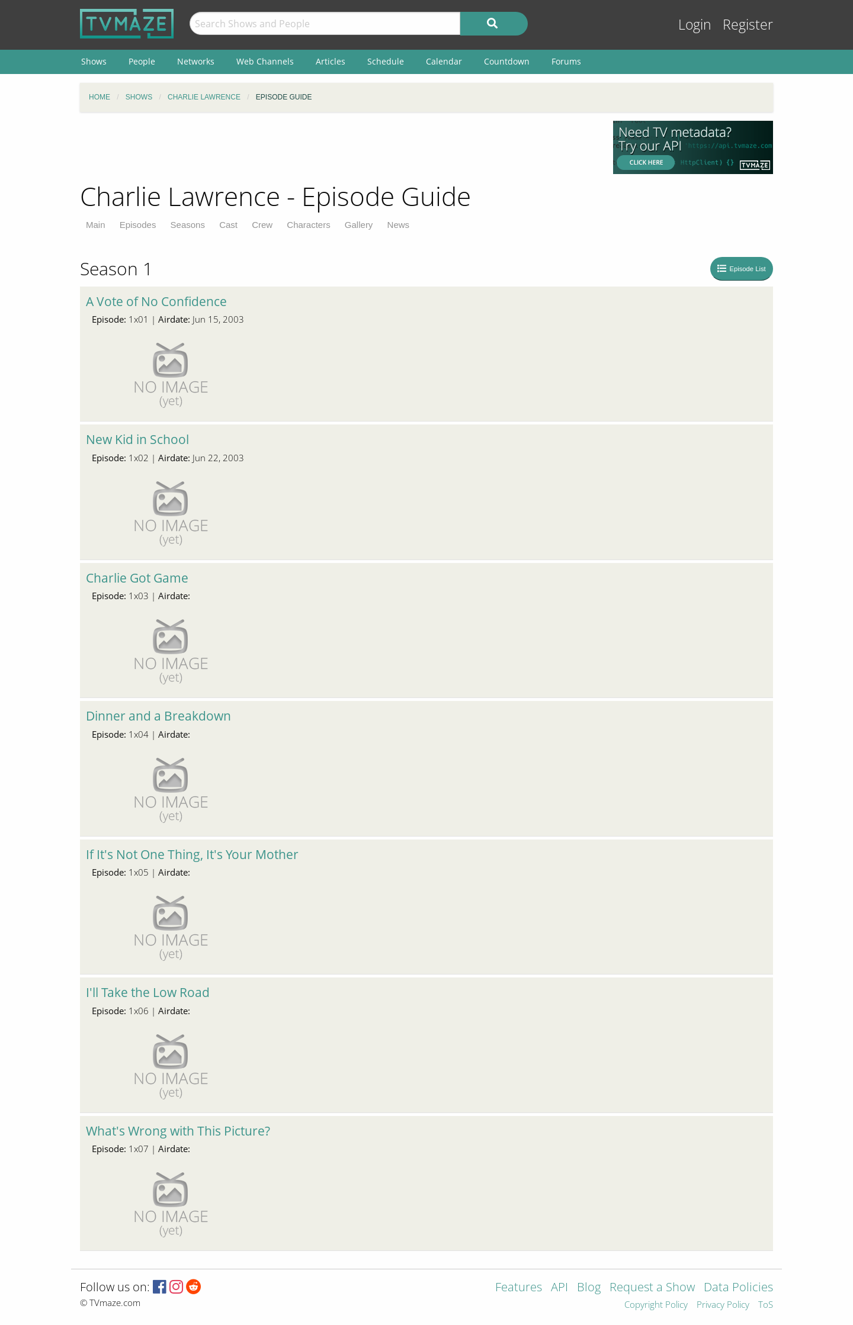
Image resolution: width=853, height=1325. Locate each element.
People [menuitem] (142, 61)
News (398, 225)
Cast (228, 225)
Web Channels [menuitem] (265, 61)
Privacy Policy (723, 1305)
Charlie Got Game (137, 578)
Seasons (188, 225)
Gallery (359, 225)
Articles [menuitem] (330, 61)
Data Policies (738, 1288)
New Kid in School (137, 439)
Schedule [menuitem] (385, 61)
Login (694, 24)
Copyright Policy (656, 1305)
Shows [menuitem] (94, 61)
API (559, 1288)
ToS (765, 1305)
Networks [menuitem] (195, 61)
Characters (308, 225)
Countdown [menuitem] (507, 61)
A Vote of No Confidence (156, 301)
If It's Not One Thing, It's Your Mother (192, 854)
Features (518, 1288)
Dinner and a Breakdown (158, 715)
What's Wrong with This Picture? (178, 1131)
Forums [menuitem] (566, 61)
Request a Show (652, 1288)
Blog (589, 1288)
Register (748, 24)
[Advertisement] (337, 147)
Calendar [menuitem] (444, 61)
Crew (262, 225)
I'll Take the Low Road (148, 992)
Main (95, 225)
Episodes (138, 225)
